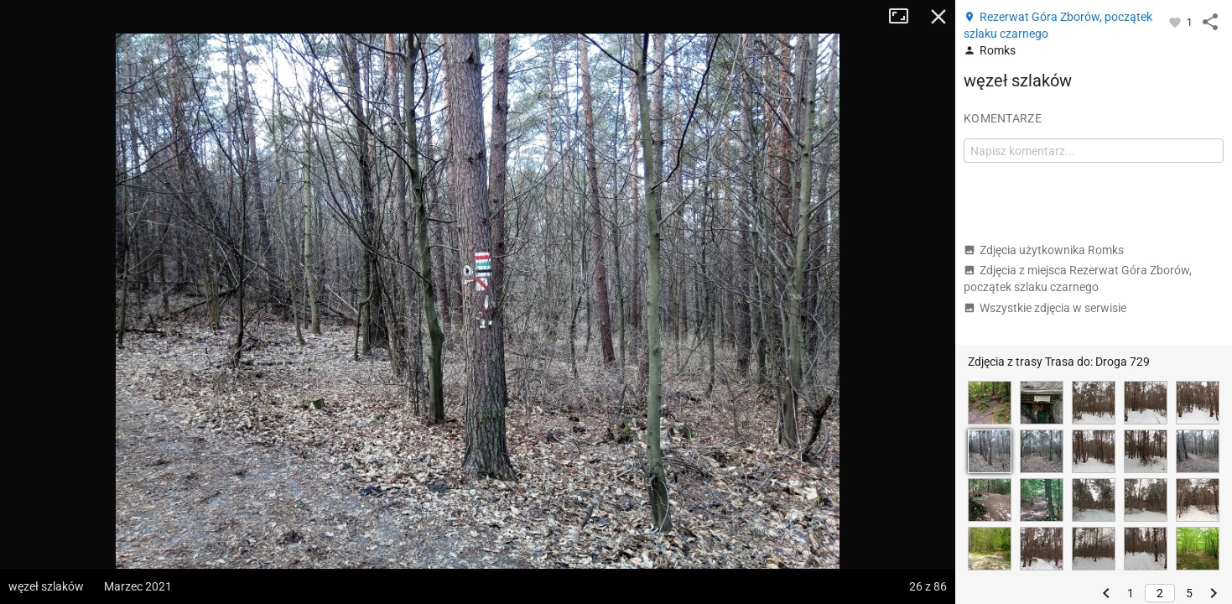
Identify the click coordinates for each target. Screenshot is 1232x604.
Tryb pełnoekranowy (905, 17)
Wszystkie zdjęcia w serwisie (1045, 308)
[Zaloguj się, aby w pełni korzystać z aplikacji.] (1176, 22)
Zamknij (938, 17)
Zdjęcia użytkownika (1044, 250)
